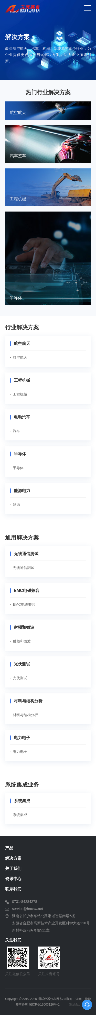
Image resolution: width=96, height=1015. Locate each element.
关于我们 (13, 868)
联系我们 (13, 889)
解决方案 (13, 858)
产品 (9, 848)
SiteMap (74, 1004)
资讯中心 (13, 879)
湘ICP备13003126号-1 (44, 1004)
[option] (48, 40)
